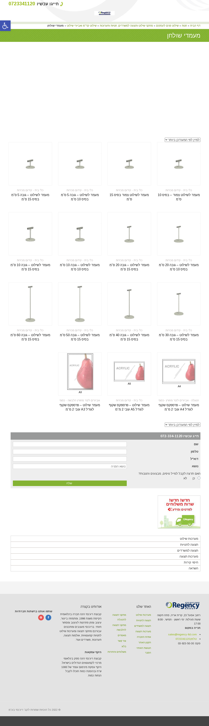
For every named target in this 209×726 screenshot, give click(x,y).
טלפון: (186, 638)
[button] (5, 25)
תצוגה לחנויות (189, 544)
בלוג (124, 646)
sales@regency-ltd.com (182, 634)
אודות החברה (144, 637)
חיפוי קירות (191, 562)
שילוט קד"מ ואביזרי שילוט (82, 25)
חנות (184, 25)
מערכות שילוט (189, 538)
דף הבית (195, 25)
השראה (193, 568)
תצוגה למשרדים (187, 550)
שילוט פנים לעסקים (167, 25)
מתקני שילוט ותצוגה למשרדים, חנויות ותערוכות (126, 25)
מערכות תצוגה (189, 556)
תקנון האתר (145, 642)
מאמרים (122, 635)
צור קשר (122, 640)
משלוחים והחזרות (117, 651)
